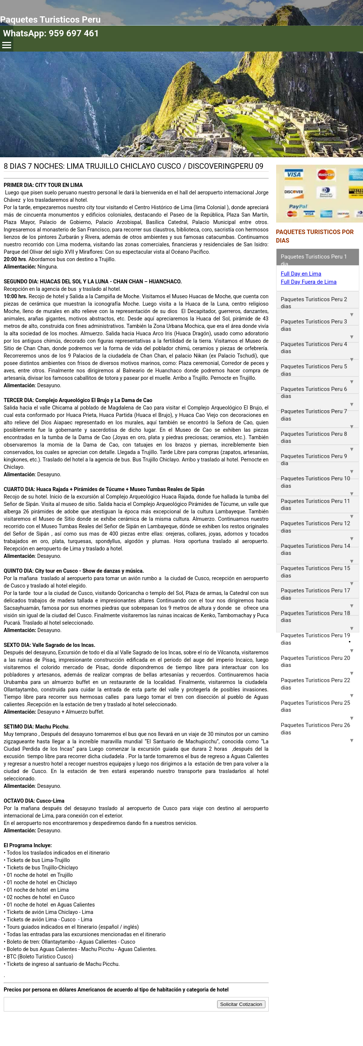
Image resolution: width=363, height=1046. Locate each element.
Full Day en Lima (301, 273)
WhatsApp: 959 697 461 (51, 33)
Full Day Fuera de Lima (309, 282)
